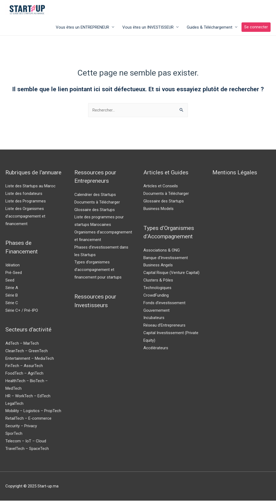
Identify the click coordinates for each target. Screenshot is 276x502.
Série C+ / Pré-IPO (21, 311)
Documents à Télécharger (97, 203)
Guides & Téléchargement (209, 28)
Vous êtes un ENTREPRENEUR (82, 28)
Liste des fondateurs (23, 194)
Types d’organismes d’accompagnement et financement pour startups (98, 271)
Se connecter (256, 28)
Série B (11, 296)
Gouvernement (156, 311)
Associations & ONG (161, 251)
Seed (9, 281)
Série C (11, 303)
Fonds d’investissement (164, 303)
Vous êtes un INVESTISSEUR (148, 28)
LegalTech (14, 404)
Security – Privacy (21, 427)
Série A (11, 288)
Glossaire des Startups (94, 210)
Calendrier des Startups (95, 195)
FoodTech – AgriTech (24, 374)
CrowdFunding (156, 296)
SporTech (13, 434)
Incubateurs (153, 319)
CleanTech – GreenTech (26, 352)
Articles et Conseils (160, 187)
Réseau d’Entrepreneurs (164, 326)
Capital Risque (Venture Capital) (171, 274)
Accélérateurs (155, 349)
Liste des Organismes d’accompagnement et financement (25, 217)
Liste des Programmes (25, 202)
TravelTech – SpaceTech (27, 449)
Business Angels (158, 266)
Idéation (12, 266)
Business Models (158, 209)
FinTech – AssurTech (24, 367)
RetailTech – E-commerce (28, 419)
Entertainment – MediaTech (29, 359)
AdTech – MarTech (22, 344)
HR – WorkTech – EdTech (27, 397)
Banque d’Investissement (165, 258)
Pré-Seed (13, 274)
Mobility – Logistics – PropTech (33, 412)
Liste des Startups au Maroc (30, 187)
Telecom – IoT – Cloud (25, 442)
